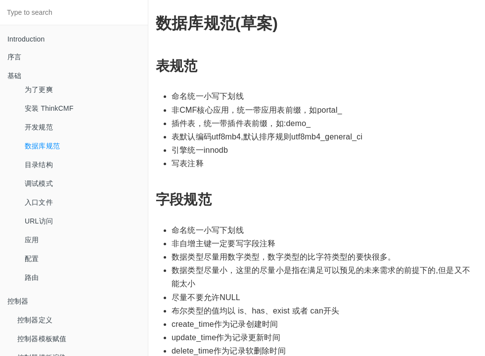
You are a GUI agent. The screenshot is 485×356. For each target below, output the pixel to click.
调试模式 (39, 183)
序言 (14, 57)
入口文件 (39, 202)
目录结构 (39, 165)
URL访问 (39, 221)
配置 (32, 259)
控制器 (18, 301)
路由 (32, 277)
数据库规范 (42, 146)
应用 (32, 240)
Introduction (26, 39)
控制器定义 (34, 320)
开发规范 (39, 127)
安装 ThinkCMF (49, 108)
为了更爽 (39, 89)
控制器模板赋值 (41, 339)
